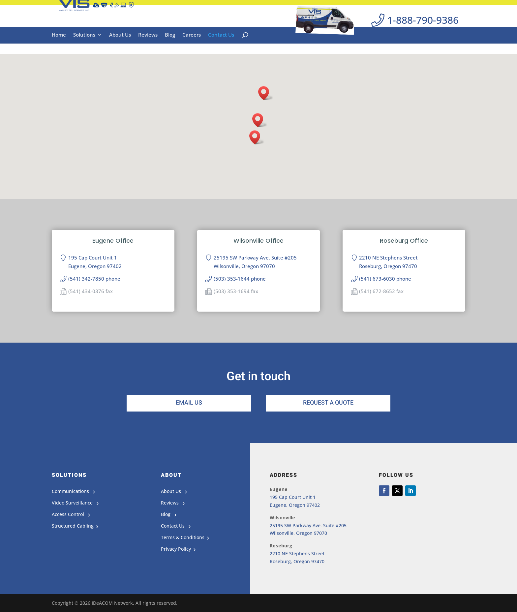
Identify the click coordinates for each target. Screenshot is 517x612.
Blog (170, 50)
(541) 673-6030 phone (385, 278)
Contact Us (221, 50)
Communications (73, 491)
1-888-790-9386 (415, 24)
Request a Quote (328, 402)
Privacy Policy (177, 549)
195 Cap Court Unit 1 (293, 497)
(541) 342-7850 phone (94, 278)
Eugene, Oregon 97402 (295, 505)
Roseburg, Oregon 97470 (297, 561)
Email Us (189, 402)
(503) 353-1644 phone (240, 278)
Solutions (84, 50)
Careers (191, 50)
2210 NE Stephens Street (297, 553)
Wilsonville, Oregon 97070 (298, 533)
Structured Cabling (74, 526)
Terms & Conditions (184, 537)
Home (59, 50)
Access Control (71, 514)
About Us (120, 50)
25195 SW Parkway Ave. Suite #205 (308, 525)
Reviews (148, 50)
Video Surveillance (75, 503)
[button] (259, 120)
